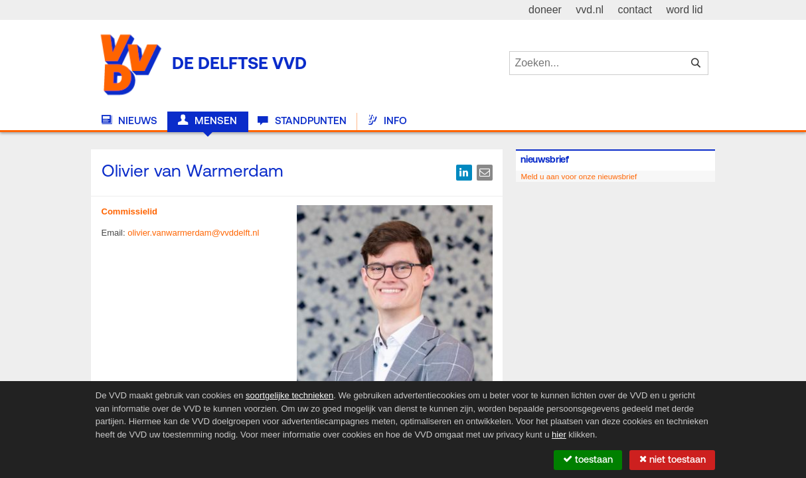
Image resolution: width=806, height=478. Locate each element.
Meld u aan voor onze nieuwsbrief (579, 176)
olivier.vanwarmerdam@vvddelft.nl (193, 233)
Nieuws (129, 121)
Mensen (207, 121)
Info (387, 121)
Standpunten (302, 121)
